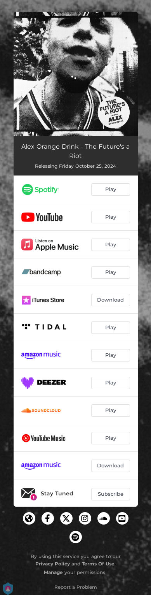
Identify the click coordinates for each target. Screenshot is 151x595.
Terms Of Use (98, 564)
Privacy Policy (52, 564)
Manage (53, 572)
